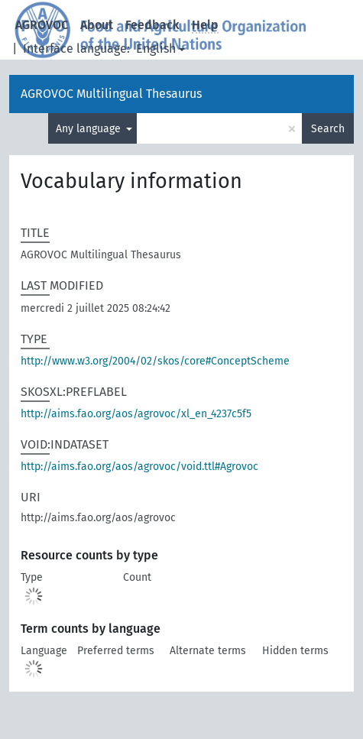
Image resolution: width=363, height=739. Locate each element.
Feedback (152, 25)
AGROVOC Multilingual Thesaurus (111, 93)
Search (328, 128)
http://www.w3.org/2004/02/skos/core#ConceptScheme (155, 361)
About (96, 25)
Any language (90, 128)
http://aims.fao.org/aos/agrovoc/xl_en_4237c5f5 (136, 413)
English (156, 48)
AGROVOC (41, 25)
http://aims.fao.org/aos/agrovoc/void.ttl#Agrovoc (139, 466)
